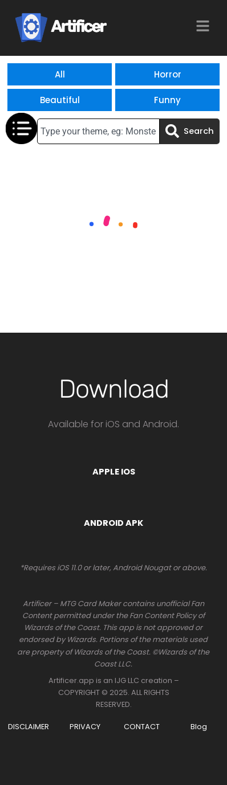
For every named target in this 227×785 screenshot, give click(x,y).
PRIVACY (85, 726)
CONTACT (142, 726)
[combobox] (98, 131)
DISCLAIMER (28, 726)
